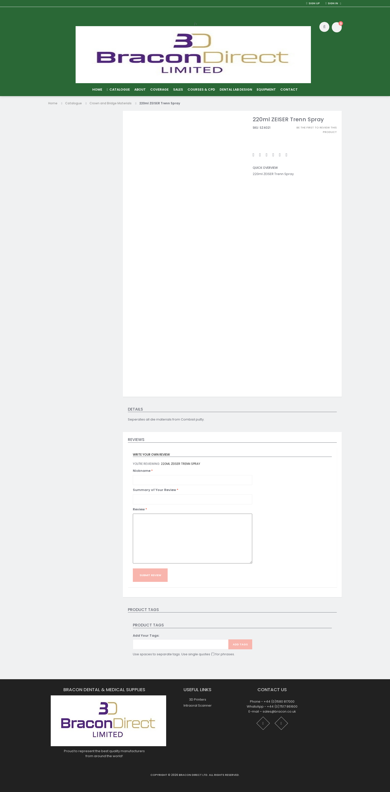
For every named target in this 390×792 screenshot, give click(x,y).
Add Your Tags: (146, 635)
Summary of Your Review (154, 489)
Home (52, 103)
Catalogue (73, 103)
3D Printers (197, 699)
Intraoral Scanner (198, 705)
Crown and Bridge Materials (111, 103)
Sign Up (314, 3)
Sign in (333, 3)
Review (139, 509)
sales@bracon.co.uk (279, 711)
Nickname (141, 470)
